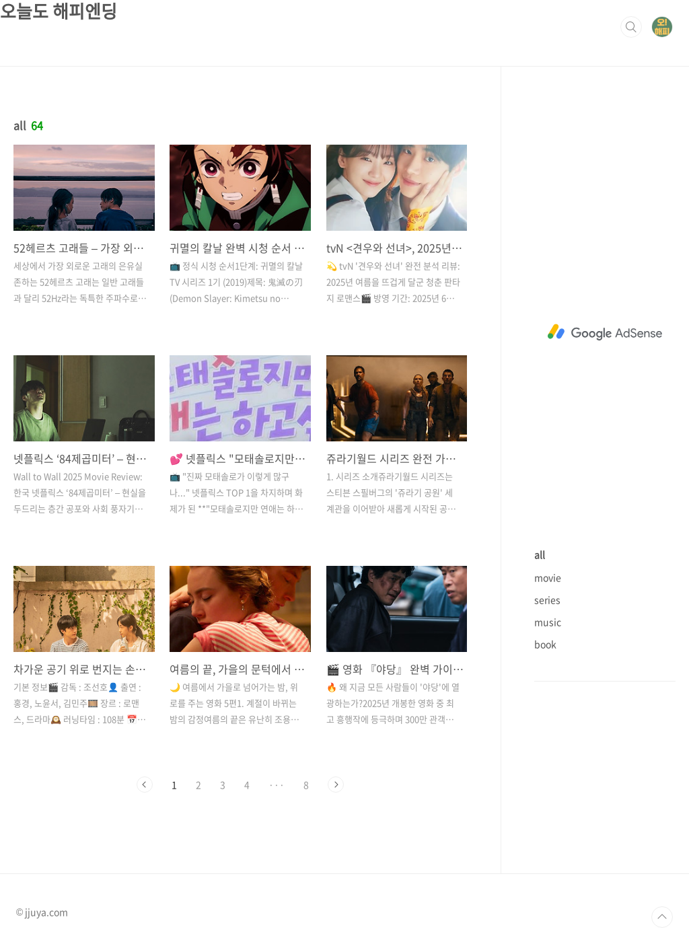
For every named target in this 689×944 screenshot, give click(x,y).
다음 (336, 784)
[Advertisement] (605, 332)
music (547, 621)
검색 (631, 27)
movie (547, 577)
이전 (145, 784)
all (539, 554)
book (545, 644)
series (547, 599)
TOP (662, 917)
